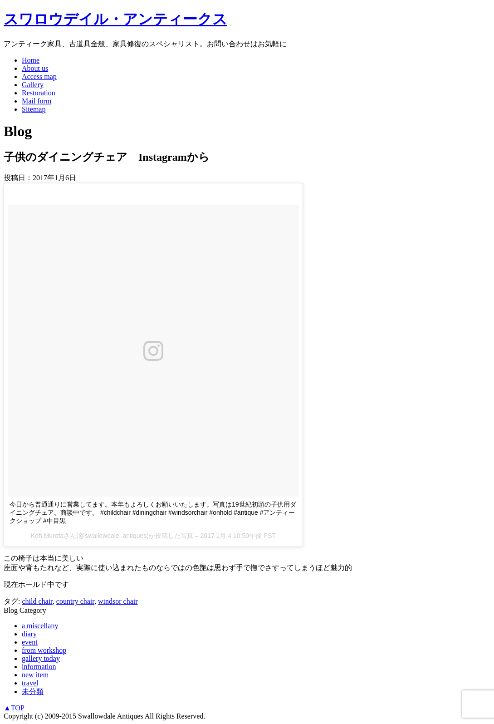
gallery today (41, 658)
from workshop (44, 650)
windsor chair (118, 601)
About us (35, 68)
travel (30, 683)
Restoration (38, 93)
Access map (39, 76)
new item (35, 675)
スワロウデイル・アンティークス (115, 19)
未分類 (33, 691)
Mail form (36, 101)
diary (29, 634)
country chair (75, 601)
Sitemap (33, 109)
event (30, 642)
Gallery (33, 85)
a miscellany (40, 626)
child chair (37, 601)
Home (30, 60)
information (39, 666)
